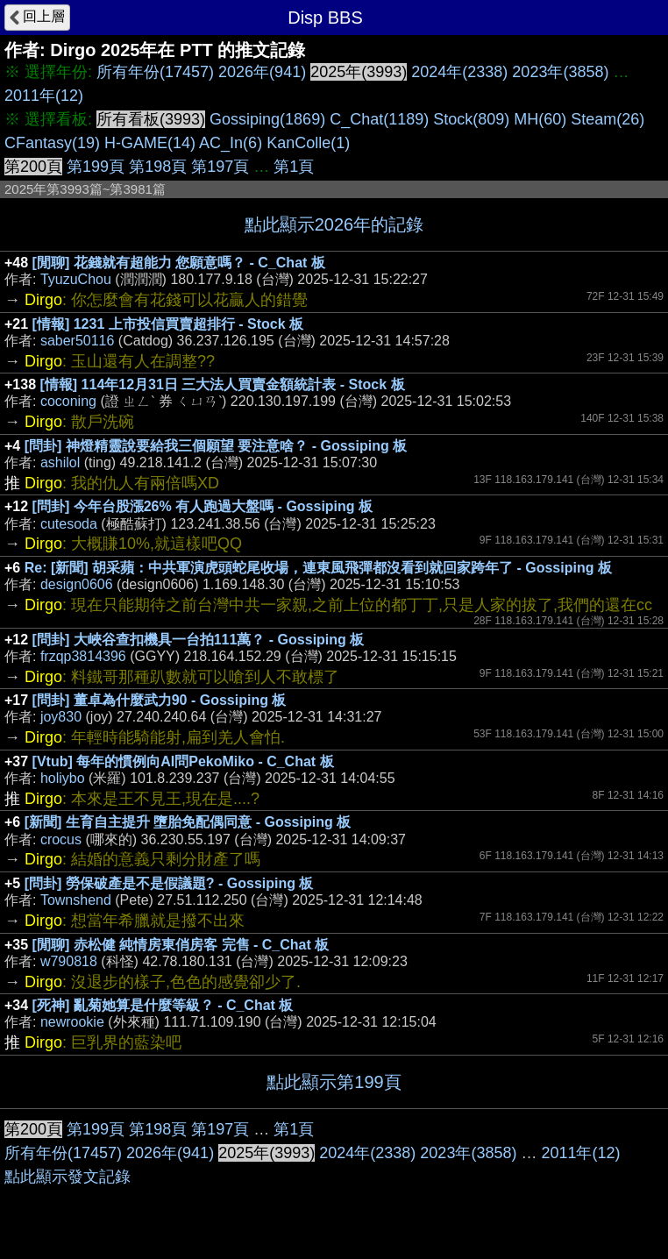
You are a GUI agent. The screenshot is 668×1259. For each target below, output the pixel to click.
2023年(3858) (560, 72)
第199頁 (95, 166)
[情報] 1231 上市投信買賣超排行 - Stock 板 (167, 324)
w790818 (68, 961)
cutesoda (68, 523)
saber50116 (77, 340)
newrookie (72, 1021)
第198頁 (158, 166)
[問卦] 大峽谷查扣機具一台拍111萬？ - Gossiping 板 (198, 639)
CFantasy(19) (52, 143)
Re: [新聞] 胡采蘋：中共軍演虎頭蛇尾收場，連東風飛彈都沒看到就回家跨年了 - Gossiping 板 (318, 567)
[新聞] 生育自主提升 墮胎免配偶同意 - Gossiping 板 (188, 821)
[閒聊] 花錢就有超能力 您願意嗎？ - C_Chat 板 (178, 262)
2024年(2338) (459, 72)
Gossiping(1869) (267, 119)
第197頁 (220, 166)
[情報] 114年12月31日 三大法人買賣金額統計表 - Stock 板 (222, 384)
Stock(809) (471, 119)
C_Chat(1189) (379, 119)
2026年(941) (262, 72)
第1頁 (294, 166)
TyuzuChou (75, 279)
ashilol (60, 462)
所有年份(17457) (155, 72)
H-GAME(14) (149, 143)
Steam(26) (607, 119)
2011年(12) (43, 95)
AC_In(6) (230, 143)
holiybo (62, 778)
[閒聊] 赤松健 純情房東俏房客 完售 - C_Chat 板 (181, 944)
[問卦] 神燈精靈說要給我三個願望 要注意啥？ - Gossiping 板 (216, 445)
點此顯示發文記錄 (67, 1176)
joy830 (61, 716)
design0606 (76, 584)
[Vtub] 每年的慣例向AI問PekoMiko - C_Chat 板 (183, 761)
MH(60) (540, 119)
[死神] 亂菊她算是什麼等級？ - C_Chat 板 (163, 1005)
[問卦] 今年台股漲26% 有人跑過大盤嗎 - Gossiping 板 (202, 506)
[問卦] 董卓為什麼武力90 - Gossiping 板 (159, 700)
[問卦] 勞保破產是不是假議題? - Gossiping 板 (169, 883)
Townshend (75, 900)
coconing (68, 401)
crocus (61, 839)
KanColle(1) (308, 143)
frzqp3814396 (83, 656)
